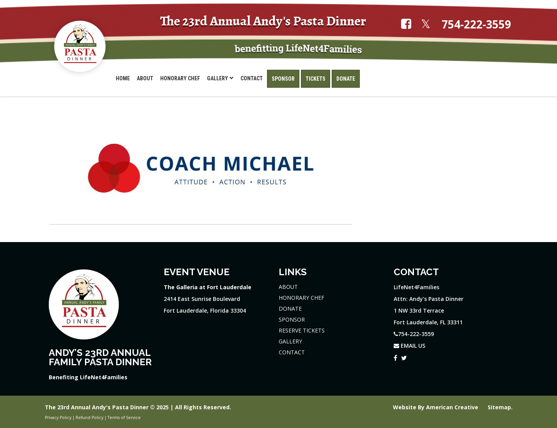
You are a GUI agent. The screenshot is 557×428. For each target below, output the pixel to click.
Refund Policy (89, 417)
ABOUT (288, 286)
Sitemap (499, 407)
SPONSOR (292, 319)
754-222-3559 (476, 24)
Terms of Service (124, 417)
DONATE (290, 308)
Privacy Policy (58, 417)
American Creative (453, 407)
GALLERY (290, 341)
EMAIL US (409, 345)
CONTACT (292, 352)
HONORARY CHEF (301, 297)
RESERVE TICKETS (302, 330)
